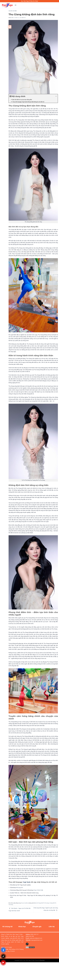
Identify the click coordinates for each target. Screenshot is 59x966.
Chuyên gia (36, 926)
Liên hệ (52, 926)
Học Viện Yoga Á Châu (29, 960)
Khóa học (22, 926)
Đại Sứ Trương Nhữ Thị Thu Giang (42, 903)
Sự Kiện (15, 10)
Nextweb (42, 960)
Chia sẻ (10, 10)
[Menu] (15, 5)
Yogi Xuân (27, 882)
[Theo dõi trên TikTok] (27, 944)
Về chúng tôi (7, 926)
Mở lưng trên (19, 887)
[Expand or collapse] (56, 96)
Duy (25, 17)
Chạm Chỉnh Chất (38, 890)
